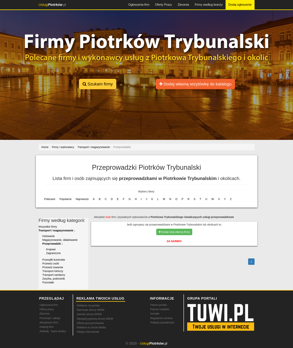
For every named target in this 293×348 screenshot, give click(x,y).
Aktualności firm (49, 322)
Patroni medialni (159, 309)
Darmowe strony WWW (90, 309)
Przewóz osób (50, 263)
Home (44, 147)
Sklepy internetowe (88, 331)
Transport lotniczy (52, 271)
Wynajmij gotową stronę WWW (95, 318)
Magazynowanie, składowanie (60, 239)
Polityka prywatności (162, 322)
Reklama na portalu (88, 305)
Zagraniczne (53, 253)
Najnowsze (82, 199)
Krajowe (51, 249)
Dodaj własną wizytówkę (195, 84)
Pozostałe (48, 282)
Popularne (65, 199)
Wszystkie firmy (48, 226)
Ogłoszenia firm (138, 4)
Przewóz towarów (52, 267)
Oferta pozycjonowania (90, 323)
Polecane (49, 199)
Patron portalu (158, 304)
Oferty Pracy (163, 4)
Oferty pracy (47, 309)
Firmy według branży (209, 4)
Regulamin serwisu (161, 318)
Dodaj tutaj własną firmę (174, 231)
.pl (52, 5)
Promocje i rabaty (50, 318)
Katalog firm (47, 326)
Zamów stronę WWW (89, 314)
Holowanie (48, 236)
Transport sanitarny (53, 274)
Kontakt (154, 313)
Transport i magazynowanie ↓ (57, 230)
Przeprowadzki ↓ (52, 243)
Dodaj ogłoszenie (240, 4)
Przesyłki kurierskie (53, 259)
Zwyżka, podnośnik (53, 278)
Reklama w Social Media (91, 327)
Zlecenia (183, 4)
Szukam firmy (98, 84)
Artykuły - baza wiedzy (53, 331)
